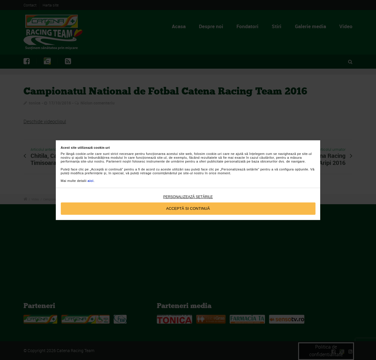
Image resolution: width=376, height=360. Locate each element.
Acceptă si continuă (188, 208)
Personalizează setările (188, 197)
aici (90, 180)
